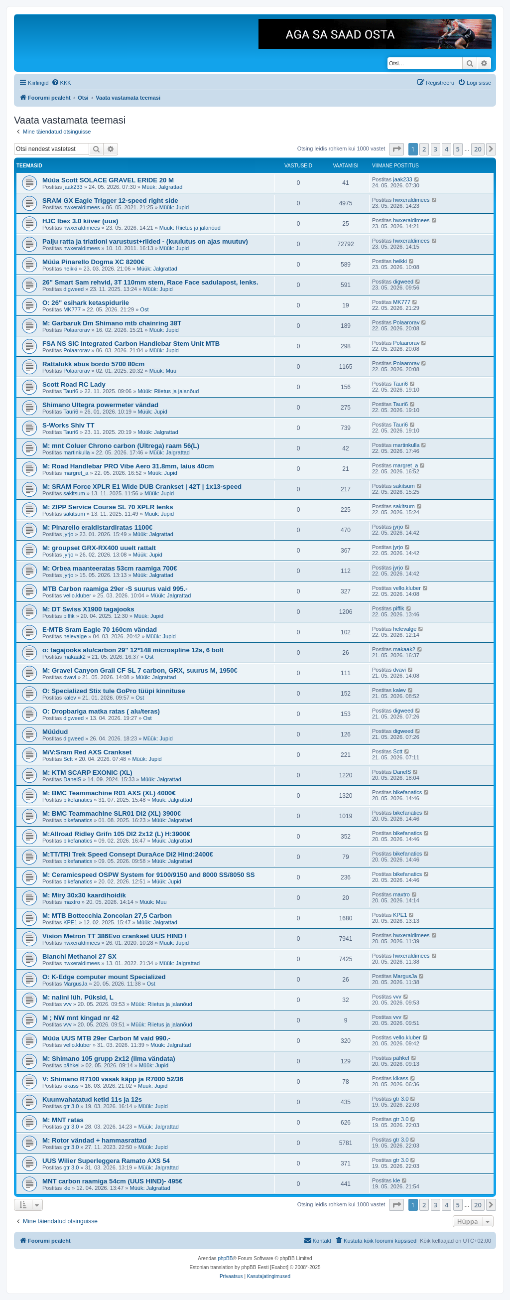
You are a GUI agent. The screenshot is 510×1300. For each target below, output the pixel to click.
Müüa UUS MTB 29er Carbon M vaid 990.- (106, 1038)
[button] (396, 149)
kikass (71, 1086)
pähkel (71, 1065)
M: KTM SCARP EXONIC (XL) (87, 772)
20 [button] (478, 148)
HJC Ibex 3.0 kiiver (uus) (80, 221)
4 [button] (446, 148)
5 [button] (458, 148)
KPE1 (70, 922)
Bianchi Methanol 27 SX (79, 956)
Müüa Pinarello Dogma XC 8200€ (93, 262)
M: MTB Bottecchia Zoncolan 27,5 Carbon (107, 915)
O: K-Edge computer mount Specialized (104, 977)
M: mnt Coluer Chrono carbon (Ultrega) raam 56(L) (120, 445)
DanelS (72, 779)
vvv (67, 1004)
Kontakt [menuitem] (317, 1240)
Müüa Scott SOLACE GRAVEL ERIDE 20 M (108, 180)
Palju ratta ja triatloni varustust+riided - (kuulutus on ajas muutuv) (145, 241)
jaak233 (73, 187)
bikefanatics (77, 800)
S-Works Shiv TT (68, 425)
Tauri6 (70, 391)
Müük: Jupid (174, 207)
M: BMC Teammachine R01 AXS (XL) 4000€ (109, 793)
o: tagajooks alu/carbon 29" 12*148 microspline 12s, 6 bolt (133, 650)
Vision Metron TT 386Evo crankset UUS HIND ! (114, 936)
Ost (144, 309)
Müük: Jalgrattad (162, 187)
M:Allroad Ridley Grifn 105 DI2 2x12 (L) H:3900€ (116, 834)
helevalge (75, 636)
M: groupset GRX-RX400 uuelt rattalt (99, 548)
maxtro (71, 902)
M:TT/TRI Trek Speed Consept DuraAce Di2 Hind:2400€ (127, 854)
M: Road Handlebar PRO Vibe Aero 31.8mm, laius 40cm (128, 466)
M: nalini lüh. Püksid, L (78, 997)
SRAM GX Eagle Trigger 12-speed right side (110, 200)
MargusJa (75, 984)
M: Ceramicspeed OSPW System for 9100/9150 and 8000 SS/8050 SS (148, 874)
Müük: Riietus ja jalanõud (190, 228)
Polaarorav (76, 330)
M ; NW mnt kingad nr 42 (80, 1017)
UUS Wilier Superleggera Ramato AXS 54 (106, 1160)
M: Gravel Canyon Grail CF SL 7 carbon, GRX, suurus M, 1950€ (140, 670)
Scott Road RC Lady (74, 384)
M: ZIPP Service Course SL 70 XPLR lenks (107, 507)
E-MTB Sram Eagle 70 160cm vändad (99, 629)
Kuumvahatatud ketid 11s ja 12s (92, 1099)
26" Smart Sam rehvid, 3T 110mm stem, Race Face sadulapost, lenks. (150, 282)
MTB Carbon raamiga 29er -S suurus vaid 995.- (115, 588)
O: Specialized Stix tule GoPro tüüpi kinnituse (113, 691)
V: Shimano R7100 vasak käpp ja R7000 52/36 (112, 1079)
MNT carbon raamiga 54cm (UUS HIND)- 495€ (112, 1181)
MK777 (72, 309)
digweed (73, 289)
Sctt (68, 759)
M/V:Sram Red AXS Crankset (86, 752)
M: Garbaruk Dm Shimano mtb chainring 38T (111, 323)
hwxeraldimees (81, 207)
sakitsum (74, 493)
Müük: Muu (162, 371)
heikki (70, 269)
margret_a (75, 473)
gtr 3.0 (71, 1106)
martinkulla (76, 452)
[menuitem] (61, 83)
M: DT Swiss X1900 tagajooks (88, 609)
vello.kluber (77, 595)
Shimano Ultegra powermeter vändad (100, 405)
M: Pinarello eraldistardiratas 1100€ (97, 527)
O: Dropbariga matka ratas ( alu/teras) (101, 711)
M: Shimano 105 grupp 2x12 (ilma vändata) (108, 1058)
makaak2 (74, 657)
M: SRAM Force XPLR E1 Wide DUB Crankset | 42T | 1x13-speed (142, 486)
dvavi (69, 677)
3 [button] (435, 148)
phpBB (225, 1258)
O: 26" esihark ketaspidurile (85, 302)
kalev (69, 698)
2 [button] (424, 148)
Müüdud (55, 731)
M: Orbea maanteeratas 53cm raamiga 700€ (109, 568)
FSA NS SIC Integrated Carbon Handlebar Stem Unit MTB (131, 343)
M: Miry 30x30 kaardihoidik (84, 895)
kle (66, 1188)
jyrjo (68, 534)
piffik (68, 616)
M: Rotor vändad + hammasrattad (94, 1140)
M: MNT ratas (63, 1120)
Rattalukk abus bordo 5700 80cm (93, 364)
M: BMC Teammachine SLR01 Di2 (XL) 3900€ (111, 813)
